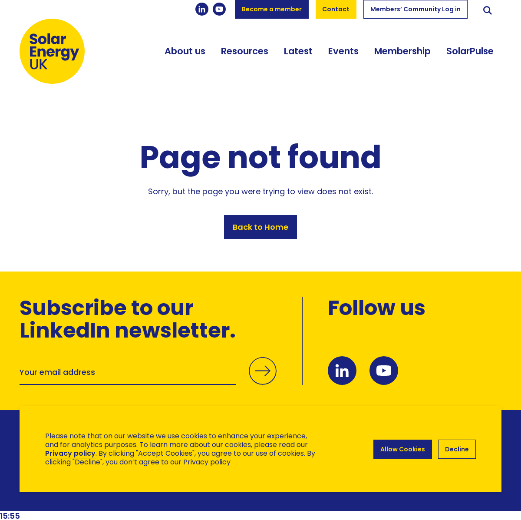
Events (343, 51)
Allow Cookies (402, 449)
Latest (298, 51)
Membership (402, 51)
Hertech (174, 496)
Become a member (272, 9)
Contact (336, 9)
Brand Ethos (84, 496)
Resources (244, 51)
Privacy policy (70, 453)
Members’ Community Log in (415, 9)
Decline (457, 449)
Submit (263, 380)
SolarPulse (470, 51)
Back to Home (260, 227)
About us (185, 51)
